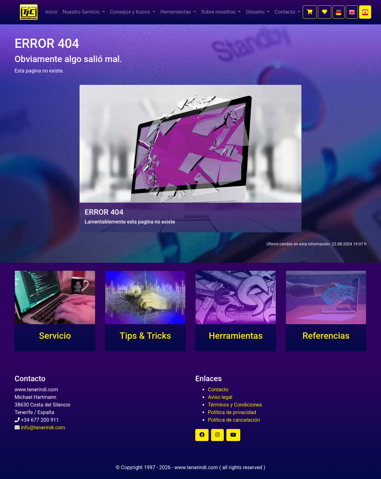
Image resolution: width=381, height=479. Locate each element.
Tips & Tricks (145, 336)
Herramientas (235, 336)
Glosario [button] (256, 12)
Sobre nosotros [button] (219, 12)
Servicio (55, 336)
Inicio (51, 12)
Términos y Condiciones (235, 405)
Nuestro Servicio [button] (81, 12)
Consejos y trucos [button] (131, 12)
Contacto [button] (285, 12)
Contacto (218, 390)
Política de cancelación (234, 420)
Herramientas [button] (176, 12)
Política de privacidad (232, 412)
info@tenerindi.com (43, 428)
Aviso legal (220, 397)
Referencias (326, 336)
